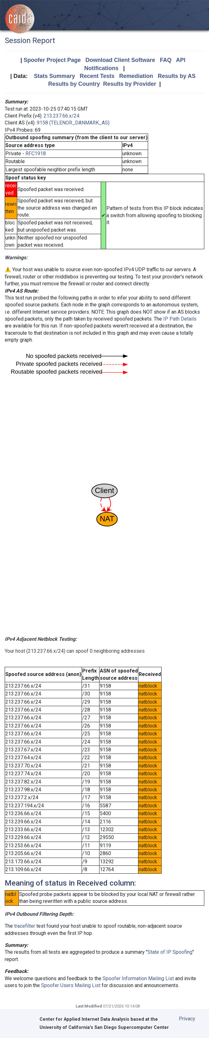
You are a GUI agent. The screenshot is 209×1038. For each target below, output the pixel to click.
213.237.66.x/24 (61, 116)
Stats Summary (54, 76)
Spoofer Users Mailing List (70, 985)
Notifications (101, 68)
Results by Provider (129, 84)
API (180, 60)
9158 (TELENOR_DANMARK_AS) (73, 123)
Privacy (187, 1019)
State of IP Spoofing (169, 952)
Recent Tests (97, 76)
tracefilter (24, 926)
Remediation (136, 76)
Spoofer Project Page (52, 60)
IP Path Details (179, 319)
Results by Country (74, 84)
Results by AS (177, 76)
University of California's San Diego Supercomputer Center (104, 1027)
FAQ (165, 60)
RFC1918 (35, 154)
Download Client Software (120, 60)
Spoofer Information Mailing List (138, 978)
